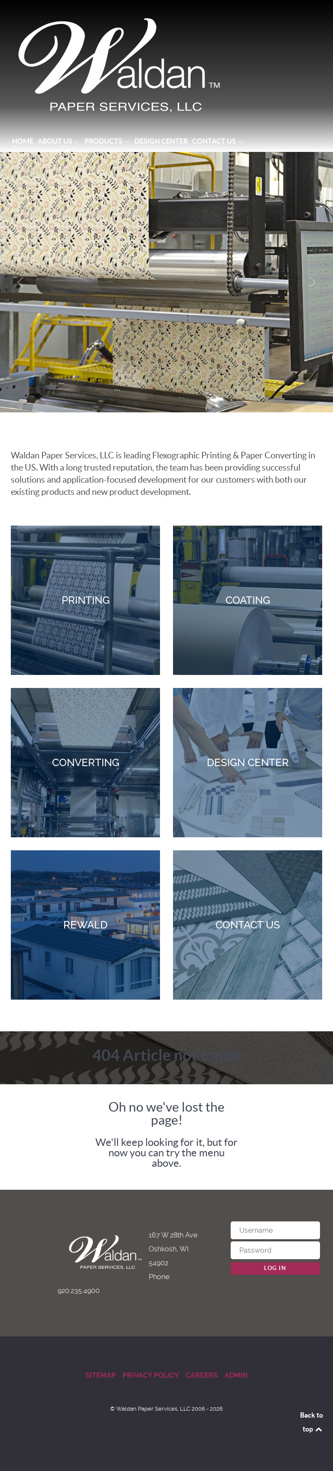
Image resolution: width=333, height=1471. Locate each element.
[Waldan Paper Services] (166, 65)
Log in (275, 1268)
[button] (20, 282)
